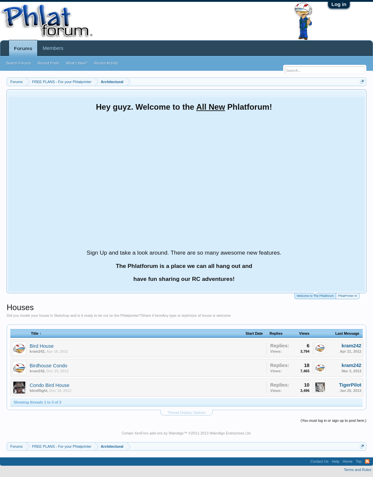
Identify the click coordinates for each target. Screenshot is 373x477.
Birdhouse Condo (48, 365)
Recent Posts (48, 63)
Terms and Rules (357, 470)
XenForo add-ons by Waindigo (159, 433)
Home (347, 461)
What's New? (77, 63)
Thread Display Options (186, 413)
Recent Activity (106, 63)
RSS (367, 461)
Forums (23, 48)
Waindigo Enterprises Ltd (230, 433)
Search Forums (18, 63)
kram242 (37, 351)
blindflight (38, 391)
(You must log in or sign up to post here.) (333, 420)
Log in (338, 4)
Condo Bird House (50, 385)
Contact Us (319, 461)
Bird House (42, 346)
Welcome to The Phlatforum (315, 295)
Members (53, 48)
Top (359, 461)
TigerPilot (350, 385)
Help (335, 461)
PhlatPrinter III (347, 296)
